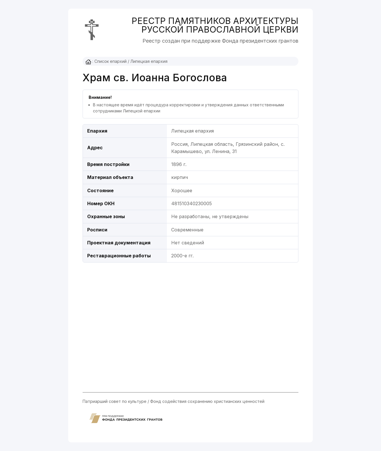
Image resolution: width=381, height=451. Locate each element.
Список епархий (110, 61)
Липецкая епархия (148, 61)
